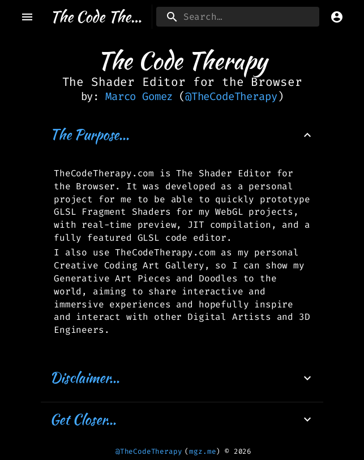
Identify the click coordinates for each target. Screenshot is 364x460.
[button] (182, 135)
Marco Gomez (139, 96)
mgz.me (202, 451)
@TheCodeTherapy (231, 96)
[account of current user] (336, 17)
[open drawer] (27, 17)
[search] (237, 17)
